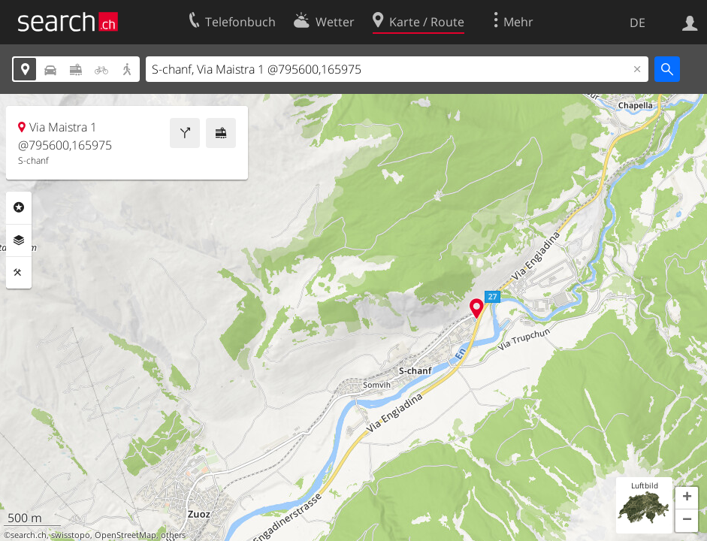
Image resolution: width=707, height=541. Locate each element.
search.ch (29, 535)
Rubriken (19, 207)
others (173, 535)
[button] (686, 498)
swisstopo (70, 535)
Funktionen (19, 273)
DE (637, 22)
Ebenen (19, 240)
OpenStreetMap (125, 535)
